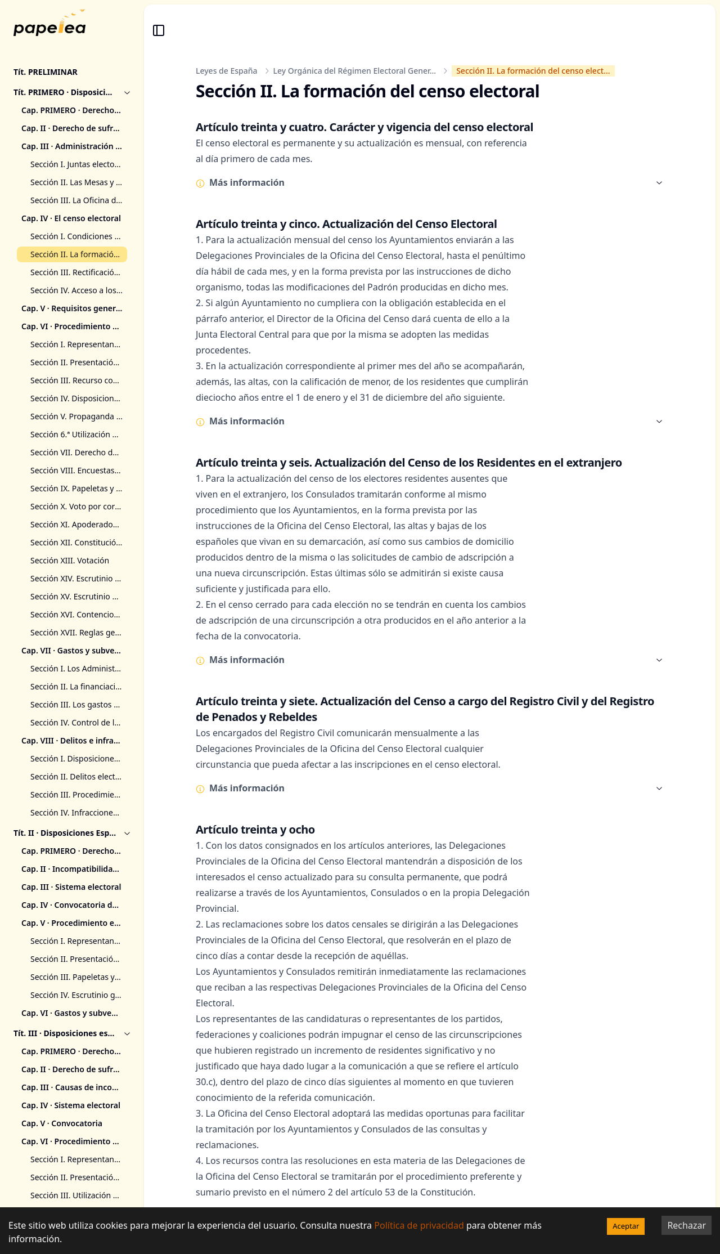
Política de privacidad (419, 1225)
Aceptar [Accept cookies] (626, 1226)
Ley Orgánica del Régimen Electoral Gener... (354, 70)
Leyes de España (227, 70)
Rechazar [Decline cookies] (686, 1225)
